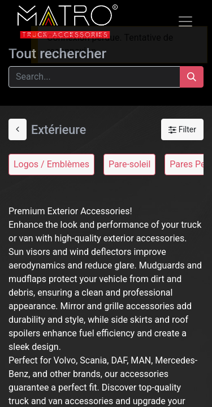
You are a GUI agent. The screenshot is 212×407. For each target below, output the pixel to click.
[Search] (192, 77)
